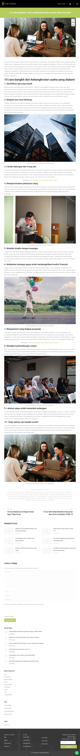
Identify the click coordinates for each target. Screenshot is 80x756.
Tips (5, 692)
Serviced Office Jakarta (41, 496)
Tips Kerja (63, 498)
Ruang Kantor (70, 494)
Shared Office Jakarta (42, 498)
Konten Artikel (8, 684)
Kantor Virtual (25, 494)
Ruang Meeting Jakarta (23, 496)
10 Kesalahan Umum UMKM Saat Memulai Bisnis (24, 539)
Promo (6, 689)
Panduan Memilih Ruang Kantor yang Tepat (25, 549)
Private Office (52, 494)
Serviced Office (32, 496)
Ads (5, 674)
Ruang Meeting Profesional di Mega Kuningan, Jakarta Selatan (25, 631)
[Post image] (9, 531)
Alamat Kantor (15, 492)
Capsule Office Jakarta (37, 492)
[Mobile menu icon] (77, 4)
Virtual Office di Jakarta (40, 500)
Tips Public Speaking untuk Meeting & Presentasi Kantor (64, 539)
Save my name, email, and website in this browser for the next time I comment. (25, 604)
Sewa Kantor (50, 496)
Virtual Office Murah (50, 500)
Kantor (19, 494)
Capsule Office (28, 492)
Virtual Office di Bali (30, 500)
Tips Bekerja (50, 498)
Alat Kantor (21, 492)
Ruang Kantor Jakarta (12, 496)
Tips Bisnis (57, 498)
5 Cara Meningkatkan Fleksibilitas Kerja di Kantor (43, 180)
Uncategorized (8, 694)
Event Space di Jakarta (12, 494)
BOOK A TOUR (61, 3)
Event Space (68, 492)
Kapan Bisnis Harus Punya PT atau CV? (63, 530)
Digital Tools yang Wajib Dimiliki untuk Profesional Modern (26, 530)
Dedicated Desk (26, 743)
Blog (5, 737)
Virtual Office (69, 498)
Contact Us (6, 725)
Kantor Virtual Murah (33, 494)
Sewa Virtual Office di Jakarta (24, 498)
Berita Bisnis (39, 489)
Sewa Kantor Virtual (68, 496)
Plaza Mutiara (7, 743)
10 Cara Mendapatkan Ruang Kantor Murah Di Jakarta (43, 342)
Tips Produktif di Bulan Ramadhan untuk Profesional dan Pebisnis (26, 643)
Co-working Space (47, 492)
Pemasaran (7, 687)
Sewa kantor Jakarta (58, 496)
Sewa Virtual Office (12, 498)
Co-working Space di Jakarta (58, 492)
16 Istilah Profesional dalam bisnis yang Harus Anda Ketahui (64, 549)
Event (5, 682)
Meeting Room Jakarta (43, 494)
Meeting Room (45, 743)
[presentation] (17, 611)
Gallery (5, 740)
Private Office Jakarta (61, 494)
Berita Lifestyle (8, 679)
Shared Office (34, 498)
